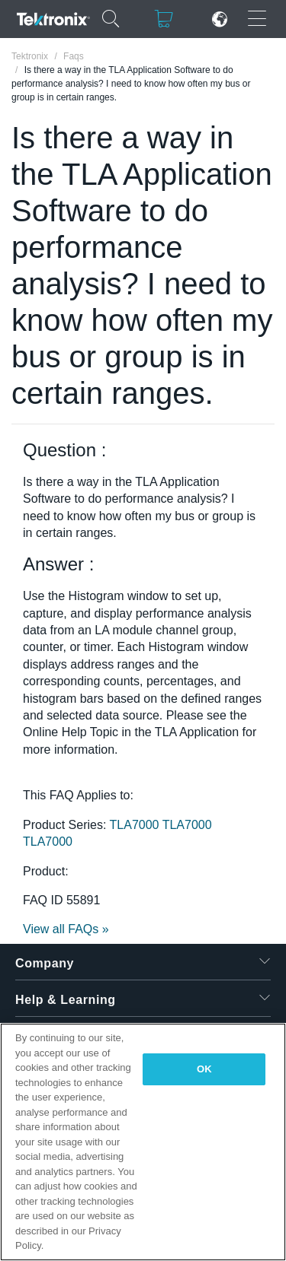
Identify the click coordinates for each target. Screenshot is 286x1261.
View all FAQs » (66, 929)
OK (204, 1069)
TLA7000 (136, 824)
